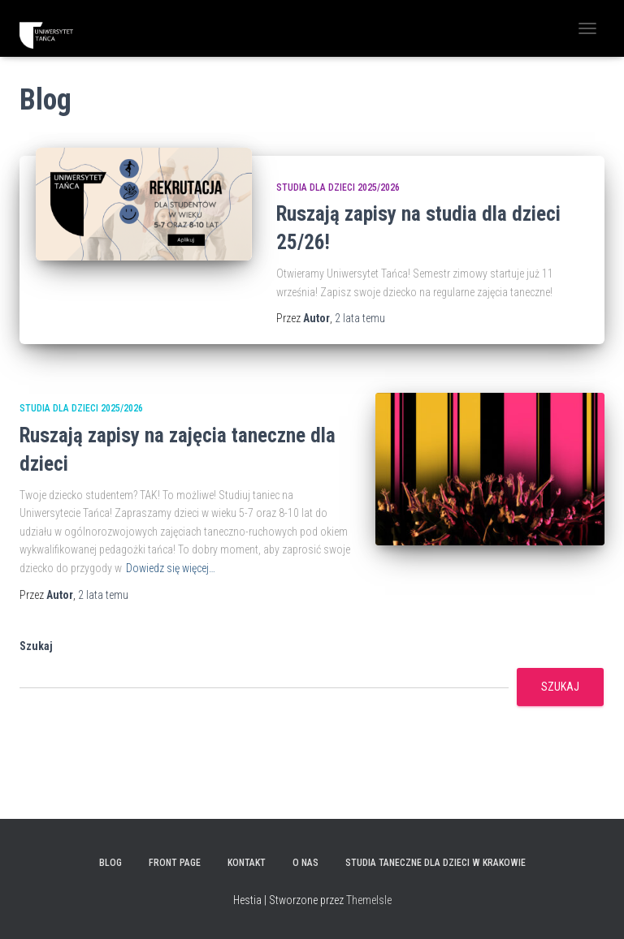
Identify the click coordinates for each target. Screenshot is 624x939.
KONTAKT (247, 862)
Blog (110, 862)
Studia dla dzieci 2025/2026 (338, 187)
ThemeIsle (369, 900)
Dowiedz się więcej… (170, 568)
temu (360, 318)
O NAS (305, 862)
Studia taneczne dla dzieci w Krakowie (435, 862)
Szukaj (36, 646)
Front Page (175, 862)
